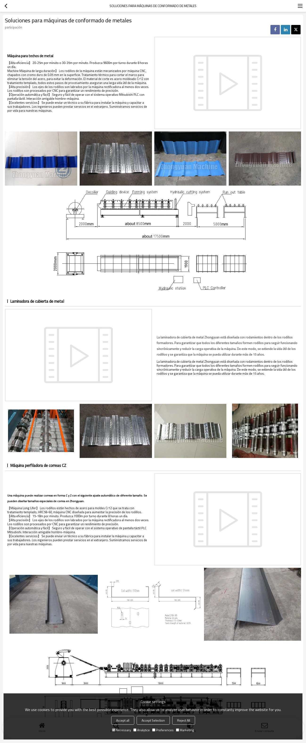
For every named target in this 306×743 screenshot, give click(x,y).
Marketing (185, 729)
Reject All (183, 720)
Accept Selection (153, 720)
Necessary (121, 729)
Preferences (163, 729)
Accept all (122, 720)
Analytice (141, 729)
